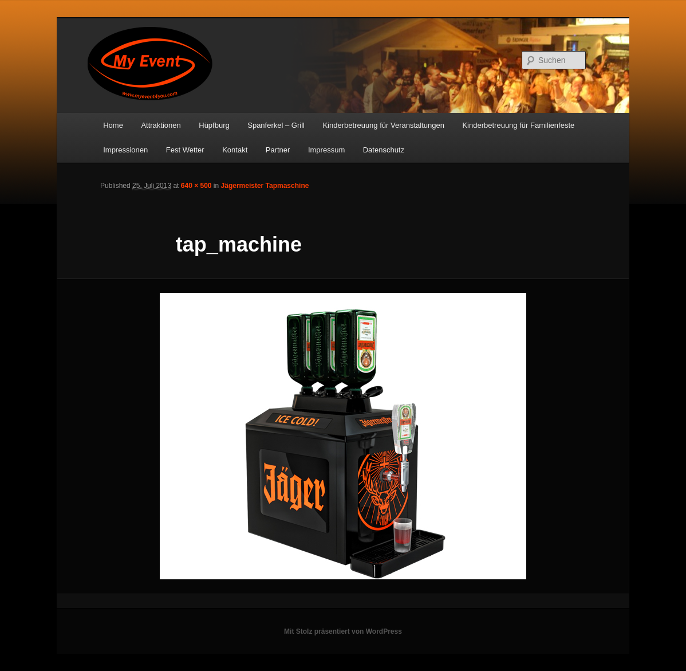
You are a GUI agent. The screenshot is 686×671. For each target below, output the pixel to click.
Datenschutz (383, 150)
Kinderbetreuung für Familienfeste (518, 125)
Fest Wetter (185, 150)
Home (113, 125)
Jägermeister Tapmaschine (265, 186)
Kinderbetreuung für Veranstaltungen (383, 125)
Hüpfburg (214, 125)
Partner (278, 150)
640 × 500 (196, 186)
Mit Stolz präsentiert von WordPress (343, 631)
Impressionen (125, 150)
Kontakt (234, 150)
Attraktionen (160, 125)
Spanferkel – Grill (276, 125)
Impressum (326, 150)
